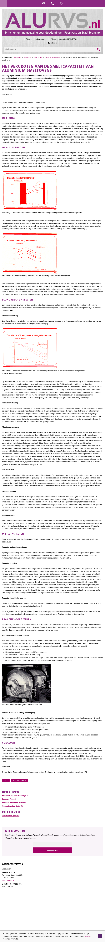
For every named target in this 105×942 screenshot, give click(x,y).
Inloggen (54, 43)
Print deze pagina (19, 780)
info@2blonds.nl (8, 880)
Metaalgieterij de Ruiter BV (12, 806)
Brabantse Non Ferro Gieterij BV (15, 796)
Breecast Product (9, 799)
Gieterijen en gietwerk (52, 57)
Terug (6, 780)
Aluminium (27, 57)
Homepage (17, 57)
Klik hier (88, 936)
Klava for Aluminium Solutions (14, 803)
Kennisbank (38, 57)
